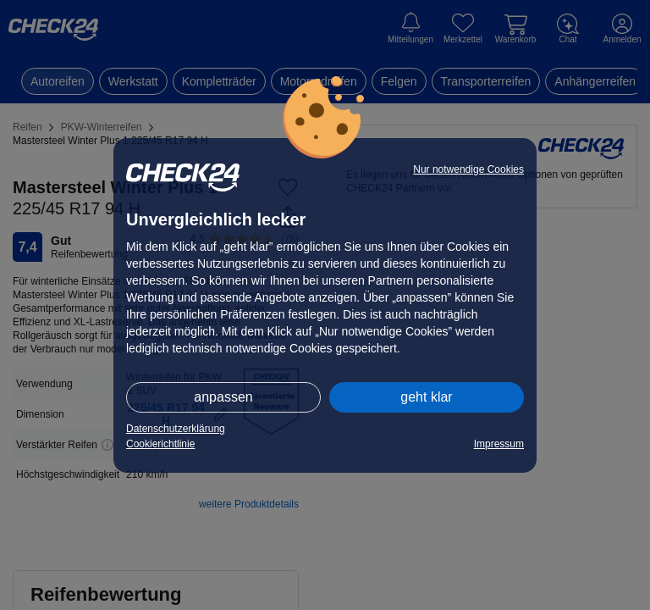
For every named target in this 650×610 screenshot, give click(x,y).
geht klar (426, 397)
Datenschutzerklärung (175, 429)
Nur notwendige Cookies (468, 169)
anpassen (223, 397)
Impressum (499, 444)
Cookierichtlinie (160, 444)
